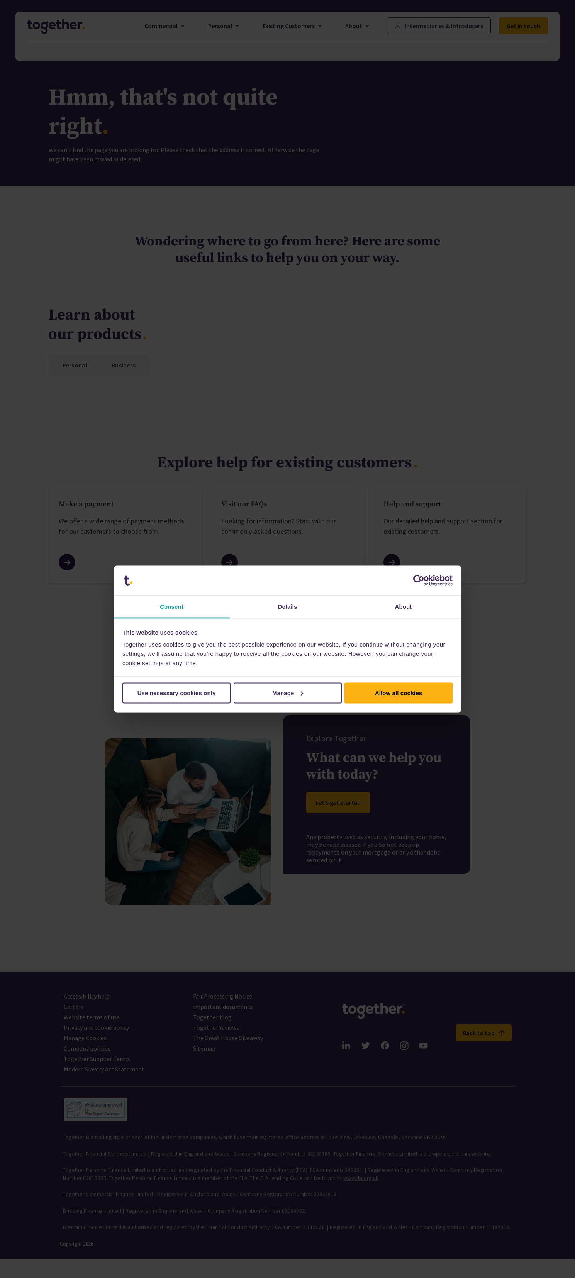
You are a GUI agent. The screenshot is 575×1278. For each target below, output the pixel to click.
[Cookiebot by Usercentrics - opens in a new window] (419, 580)
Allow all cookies (398, 692)
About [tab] (403, 606)
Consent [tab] (171, 606)
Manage (288, 692)
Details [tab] (287, 606)
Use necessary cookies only (176, 692)
